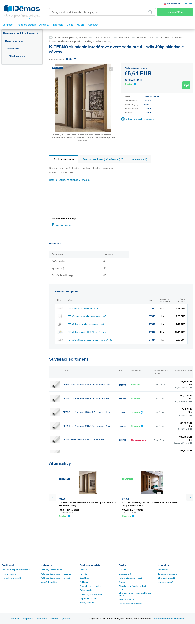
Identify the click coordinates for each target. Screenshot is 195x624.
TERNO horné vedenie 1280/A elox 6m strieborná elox (88, 467)
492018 (122, 467)
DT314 (152, 339)
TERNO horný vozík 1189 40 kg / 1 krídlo (87, 332)
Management (125, 573)
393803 (122, 453)
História (122, 569)
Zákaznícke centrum (167, 573)
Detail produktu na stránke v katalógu (69, 179)
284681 (122, 412)
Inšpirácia (28, 618)
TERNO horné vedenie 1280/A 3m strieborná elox (86, 398)
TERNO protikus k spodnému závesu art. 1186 (90, 339)
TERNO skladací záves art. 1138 (83, 308)
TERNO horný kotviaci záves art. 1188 (86, 324)
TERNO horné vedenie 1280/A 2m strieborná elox (86, 384)
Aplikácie (84, 582)
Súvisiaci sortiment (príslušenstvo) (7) (103, 159)
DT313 (152, 316)
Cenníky (83, 569)
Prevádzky (163, 569)
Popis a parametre (63, 159)
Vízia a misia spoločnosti (130, 578)
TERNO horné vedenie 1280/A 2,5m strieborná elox (87, 412)
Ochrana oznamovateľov (130, 603)
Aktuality (15, 618)
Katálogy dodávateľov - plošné (55, 578)
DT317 (152, 332)
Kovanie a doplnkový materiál (20, 33)
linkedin (54, 618)
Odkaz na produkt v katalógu (140, 118)
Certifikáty (84, 578)
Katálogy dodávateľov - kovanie (56, 573)
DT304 (122, 398)
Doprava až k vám (88, 598)
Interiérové (13, 48)
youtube (66, 618)
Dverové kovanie (14, 40)
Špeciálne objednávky (90, 586)
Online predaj (86, 590)
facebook (42, 618)
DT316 (152, 308)
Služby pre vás (87, 602)
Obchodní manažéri (167, 578)
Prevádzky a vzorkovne (91, 594)
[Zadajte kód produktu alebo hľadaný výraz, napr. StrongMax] (102, 11)
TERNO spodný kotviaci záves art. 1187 (87, 316)
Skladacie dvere (17, 56)
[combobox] (172, 3)
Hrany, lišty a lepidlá (11, 578)
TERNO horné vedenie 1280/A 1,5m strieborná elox (87, 426)
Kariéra (122, 582)
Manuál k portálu (49, 582)
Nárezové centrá (165, 582)
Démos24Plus (175, 11)
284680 (122, 426)
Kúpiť (186, 85)
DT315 (152, 324)
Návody (83, 573)
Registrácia (188, 3)
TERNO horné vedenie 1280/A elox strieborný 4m (86, 453)
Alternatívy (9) (139, 159)
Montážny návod (61, 225)
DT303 (122, 384)
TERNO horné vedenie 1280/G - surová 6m (83, 440)
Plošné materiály (9, 573)
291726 (122, 440)
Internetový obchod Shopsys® (168, 618)
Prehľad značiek (126, 599)
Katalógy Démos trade (51, 569)
